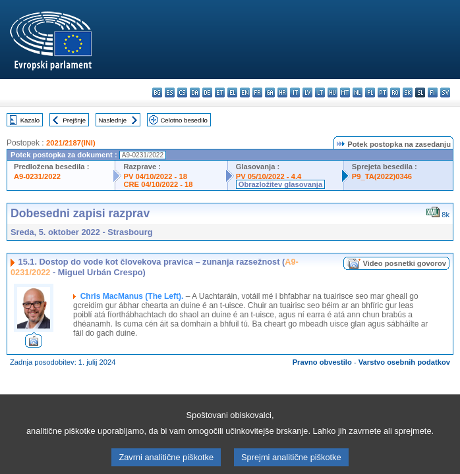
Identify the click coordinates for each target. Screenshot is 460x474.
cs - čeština (182, 92)
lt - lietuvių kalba (320, 92)
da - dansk (195, 92)
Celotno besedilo (183, 120)
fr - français (257, 92)
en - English (245, 92)
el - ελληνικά (232, 92)
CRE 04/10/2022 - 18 (157, 184)
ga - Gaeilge (270, 92)
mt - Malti (345, 92)
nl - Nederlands (357, 92)
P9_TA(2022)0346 (382, 176)
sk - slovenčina (408, 92)
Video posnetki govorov (404, 263)
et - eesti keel (220, 92)
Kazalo (30, 120)
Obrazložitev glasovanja (280, 184)
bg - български (157, 92)
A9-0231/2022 (37, 176)
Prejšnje (74, 120)
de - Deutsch (207, 92)
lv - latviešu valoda (307, 92)
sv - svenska (445, 92)
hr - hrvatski (282, 92)
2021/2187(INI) (71, 143)
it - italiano (295, 92)
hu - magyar (332, 92)
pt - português (383, 92)
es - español (170, 92)
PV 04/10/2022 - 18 (155, 176)
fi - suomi (433, 92)
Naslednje (112, 120)
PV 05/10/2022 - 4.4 (269, 176)
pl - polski (370, 92)
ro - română (395, 92)
